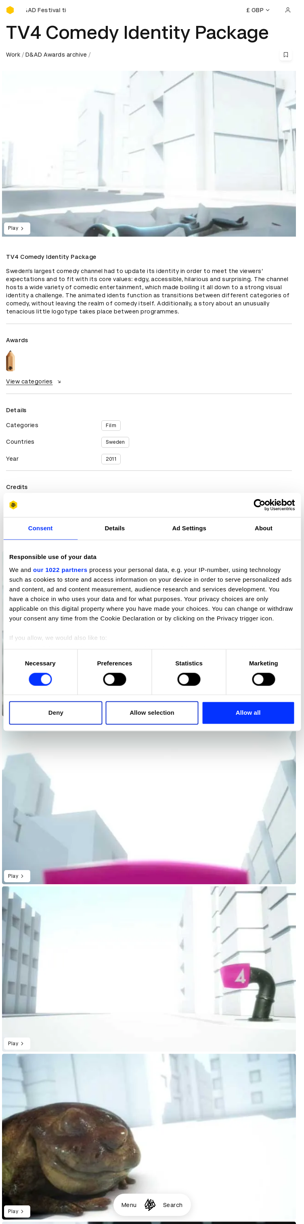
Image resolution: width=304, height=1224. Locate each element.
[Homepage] (150, 1205)
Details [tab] (115, 528)
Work (13, 54)
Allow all (248, 712)
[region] (149, 801)
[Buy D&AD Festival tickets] (46, 10)
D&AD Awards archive (56, 54)
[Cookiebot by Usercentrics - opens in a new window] (259, 505)
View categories (34, 381)
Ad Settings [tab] (189, 528)
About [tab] (264, 528)
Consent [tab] (40, 528)
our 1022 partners (60, 569)
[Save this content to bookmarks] (286, 55)
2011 (111, 459)
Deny (55, 712)
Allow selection (152, 712)
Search (173, 1205)
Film (111, 425)
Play (17, 228)
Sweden (115, 442)
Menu (129, 1205)
